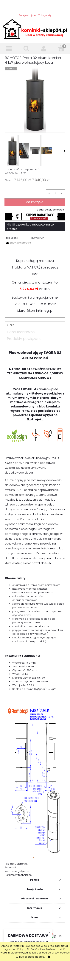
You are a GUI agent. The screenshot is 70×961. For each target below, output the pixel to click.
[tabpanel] (35, 612)
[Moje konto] (44, 48)
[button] (9, 48)
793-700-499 (25, 304)
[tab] (35, 324)
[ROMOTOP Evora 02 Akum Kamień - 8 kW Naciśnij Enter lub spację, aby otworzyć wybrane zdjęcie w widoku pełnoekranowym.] (35, 100)
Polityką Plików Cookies (31, 949)
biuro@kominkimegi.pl (35, 310)
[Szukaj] (26, 48)
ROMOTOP (37, 238)
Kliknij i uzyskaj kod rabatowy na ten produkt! (31, 227)
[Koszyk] (61, 48)
